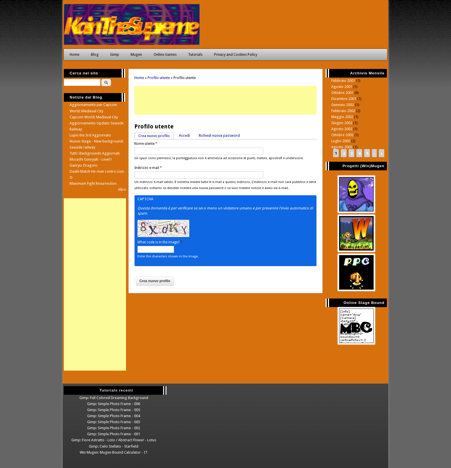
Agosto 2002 (341, 129)
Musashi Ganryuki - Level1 (91, 159)
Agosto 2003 (341, 147)
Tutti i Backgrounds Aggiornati (95, 153)
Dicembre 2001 (343, 99)
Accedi (184, 135)
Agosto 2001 (341, 86)
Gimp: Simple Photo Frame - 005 (113, 410)
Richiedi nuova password (219, 135)
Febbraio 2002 (343, 111)
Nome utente (145, 144)
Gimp (114, 54)
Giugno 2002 (341, 123)
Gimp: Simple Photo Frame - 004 (113, 416)
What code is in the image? (159, 242)
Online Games (165, 54)
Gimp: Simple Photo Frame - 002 (113, 428)
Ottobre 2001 (342, 92)
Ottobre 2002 (342, 135)
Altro (122, 189)
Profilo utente (159, 78)
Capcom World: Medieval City (94, 117)
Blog (95, 54)
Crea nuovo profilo (156, 135)
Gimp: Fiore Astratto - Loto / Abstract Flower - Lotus (113, 440)
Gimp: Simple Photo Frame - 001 (113, 434)
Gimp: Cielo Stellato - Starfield (113, 446)
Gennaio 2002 (342, 105)
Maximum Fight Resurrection (93, 183)
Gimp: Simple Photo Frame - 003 (113, 422)
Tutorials (195, 54)
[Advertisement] (225, 100)
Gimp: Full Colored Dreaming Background (113, 398)
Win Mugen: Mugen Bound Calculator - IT (114, 452)
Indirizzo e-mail (148, 168)
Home (74, 54)
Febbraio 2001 (343, 80)
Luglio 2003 (340, 141)
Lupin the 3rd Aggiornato (90, 135)
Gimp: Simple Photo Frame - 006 (113, 404)
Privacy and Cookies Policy (235, 54)
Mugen (136, 54)
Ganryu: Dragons (84, 165)
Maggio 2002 (342, 117)
